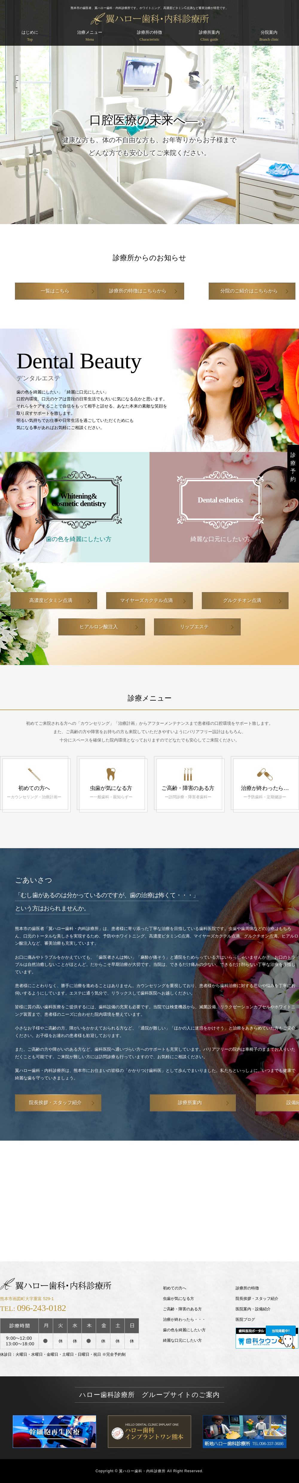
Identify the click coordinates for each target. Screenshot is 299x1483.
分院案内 (269, 36)
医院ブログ (245, 1319)
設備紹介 (246, 1102)
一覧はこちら (55, 290)
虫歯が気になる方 (178, 1298)
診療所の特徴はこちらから (146, 290)
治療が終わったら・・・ (184, 1319)
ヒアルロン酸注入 (99, 626)
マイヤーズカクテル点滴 (146, 600)
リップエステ (194, 626)
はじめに (30, 36)
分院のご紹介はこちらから (237, 290)
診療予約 (293, 467)
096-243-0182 (41, 1308)
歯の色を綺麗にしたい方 (184, 1330)
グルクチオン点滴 (242, 600)
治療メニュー (89, 36)
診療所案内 (209, 36)
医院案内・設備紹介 (253, 1309)
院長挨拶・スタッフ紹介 (55, 1102)
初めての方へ (174, 1288)
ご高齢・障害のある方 (182, 1309)
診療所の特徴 (149, 36)
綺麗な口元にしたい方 (182, 1340)
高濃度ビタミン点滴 (50, 600)
